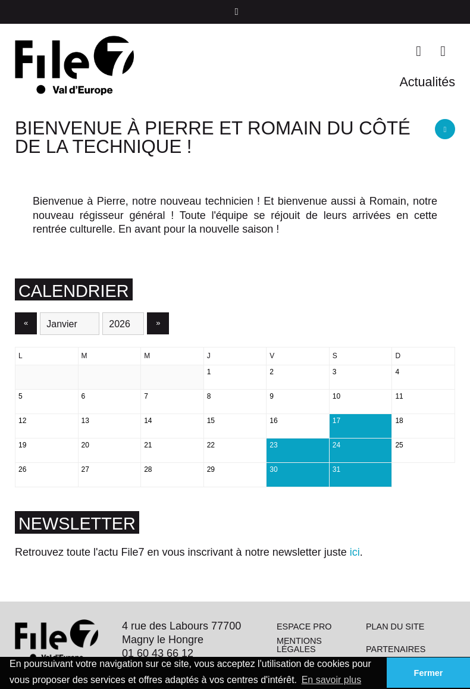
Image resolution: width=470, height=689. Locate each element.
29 (211, 469)
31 (336, 469)
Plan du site (395, 626)
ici (355, 552)
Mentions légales (299, 645)
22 (211, 445)
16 (273, 420)
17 (336, 420)
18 (399, 420)
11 (399, 396)
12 (22, 420)
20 (85, 445)
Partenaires (395, 649)
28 (148, 469)
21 (148, 445)
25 (399, 445)
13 (85, 420)
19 (22, 445)
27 (85, 469)
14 (148, 420)
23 (273, 445)
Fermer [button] (428, 673)
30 (273, 469)
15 (211, 420)
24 (336, 445)
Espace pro (304, 626)
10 (336, 396)
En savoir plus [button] (332, 680)
